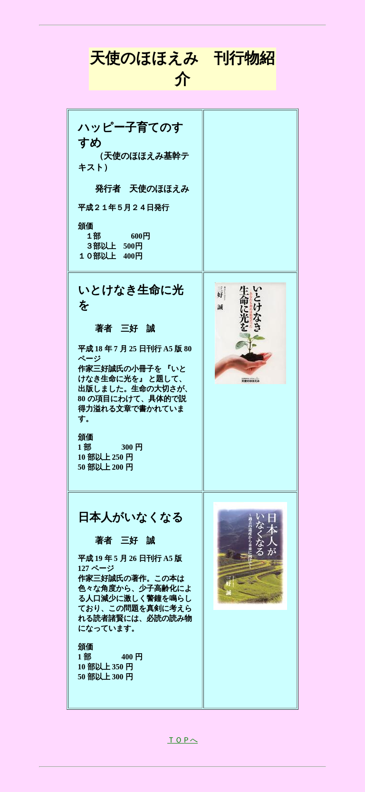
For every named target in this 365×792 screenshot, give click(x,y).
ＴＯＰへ (182, 740)
